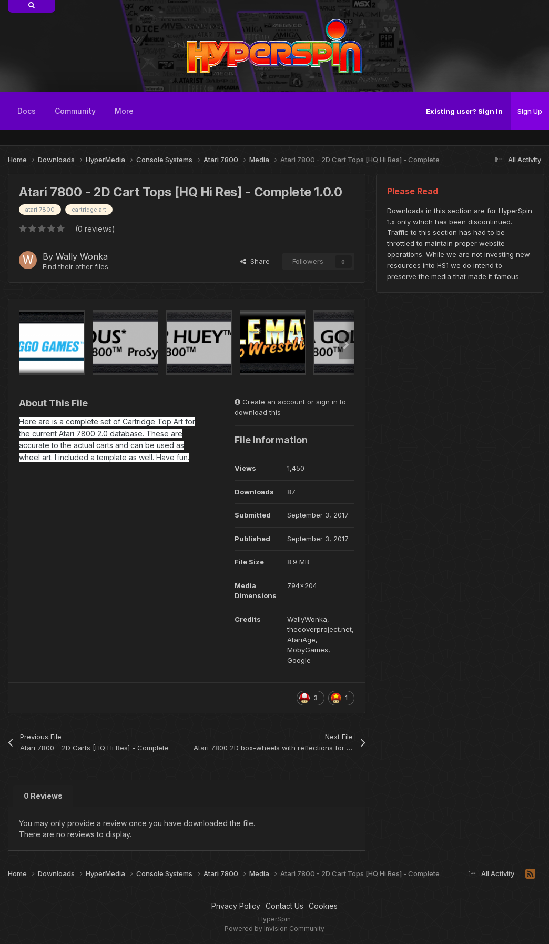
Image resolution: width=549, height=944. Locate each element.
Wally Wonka (82, 256)
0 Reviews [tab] (43, 795)
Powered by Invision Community (274, 928)
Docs (26, 110)
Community (75, 110)
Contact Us (284, 905)
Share (255, 261)
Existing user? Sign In (464, 111)
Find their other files (75, 266)
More (124, 110)
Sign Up (529, 111)
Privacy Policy (235, 905)
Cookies (323, 905)
